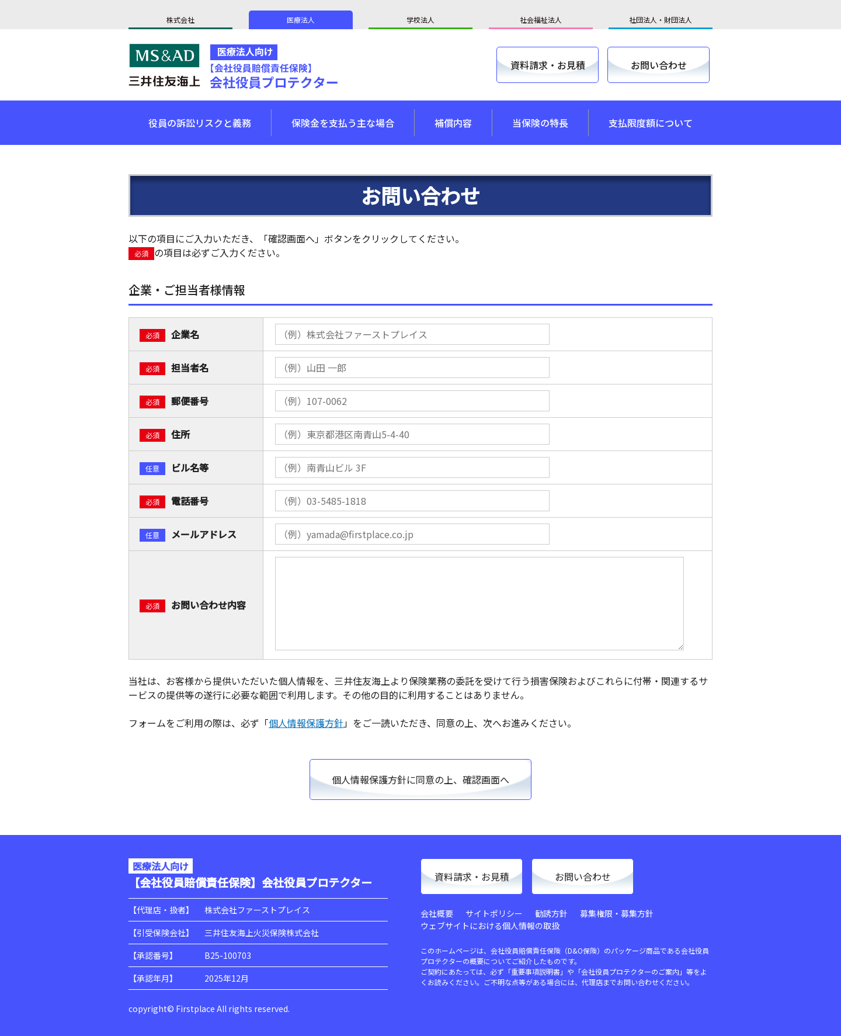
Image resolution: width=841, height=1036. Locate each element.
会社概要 (436, 913)
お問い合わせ (659, 65)
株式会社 (180, 20)
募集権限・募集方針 (617, 913)
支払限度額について (651, 123)
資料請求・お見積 (547, 65)
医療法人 (301, 20)
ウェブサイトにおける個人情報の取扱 (489, 925)
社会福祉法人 (541, 20)
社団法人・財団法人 (660, 20)
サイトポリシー (494, 913)
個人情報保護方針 (306, 723)
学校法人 (420, 20)
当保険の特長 (540, 123)
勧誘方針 (551, 913)
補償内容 (453, 123)
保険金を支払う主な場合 (342, 123)
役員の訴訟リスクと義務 (199, 123)
